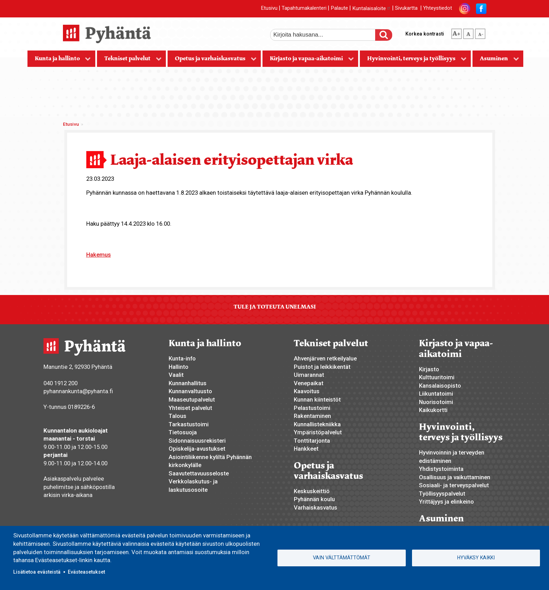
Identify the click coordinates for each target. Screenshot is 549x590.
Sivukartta (406, 8)
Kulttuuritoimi (436, 377)
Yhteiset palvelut (190, 407)
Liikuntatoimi (436, 393)
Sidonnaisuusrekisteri (197, 440)
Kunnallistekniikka (317, 424)
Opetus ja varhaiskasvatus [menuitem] (212, 61)
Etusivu (269, 8)
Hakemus (98, 254)
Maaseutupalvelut (192, 399)
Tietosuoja (183, 432)
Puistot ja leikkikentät (322, 366)
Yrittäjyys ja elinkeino (446, 501)
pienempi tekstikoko (480, 32)
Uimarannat (309, 374)
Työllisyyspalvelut (442, 493)
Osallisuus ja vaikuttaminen (454, 477)
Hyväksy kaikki (476, 557)
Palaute (339, 8)
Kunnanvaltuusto (190, 391)
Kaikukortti (433, 409)
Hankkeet (306, 448)
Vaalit (176, 374)
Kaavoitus (307, 391)
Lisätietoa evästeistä (36, 572)
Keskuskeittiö (312, 491)
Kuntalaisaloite (371, 8)
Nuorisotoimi (436, 401)
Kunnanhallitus (188, 383)
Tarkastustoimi (189, 424)
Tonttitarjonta (312, 440)
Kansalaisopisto (440, 385)
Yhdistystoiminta (441, 468)
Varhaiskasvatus (315, 507)
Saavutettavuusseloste (199, 473)
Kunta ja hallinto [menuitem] (59, 61)
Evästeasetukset (86, 572)
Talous (177, 415)
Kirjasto (429, 369)
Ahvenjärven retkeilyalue (325, 358)
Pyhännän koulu (314, 499)
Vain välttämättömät (341, 557)
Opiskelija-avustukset (197, 448)
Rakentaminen (312, 415)
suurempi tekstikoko (456, 32)
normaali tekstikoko (468, 32)
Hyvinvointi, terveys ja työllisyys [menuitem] (413, 61)
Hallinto (178, 366)
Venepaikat (308, 383)
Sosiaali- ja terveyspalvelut (454, 485)
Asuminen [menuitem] (496, 61)
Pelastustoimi (312, 407)
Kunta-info (182, 358)
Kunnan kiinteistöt (317, 399)
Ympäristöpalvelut (318, 432)
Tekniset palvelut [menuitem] (129, 61)
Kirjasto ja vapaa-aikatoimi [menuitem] (308, 61)
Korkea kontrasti (424, 34)
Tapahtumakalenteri (304, 8)
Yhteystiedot (437, 8)
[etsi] (327, 35)
